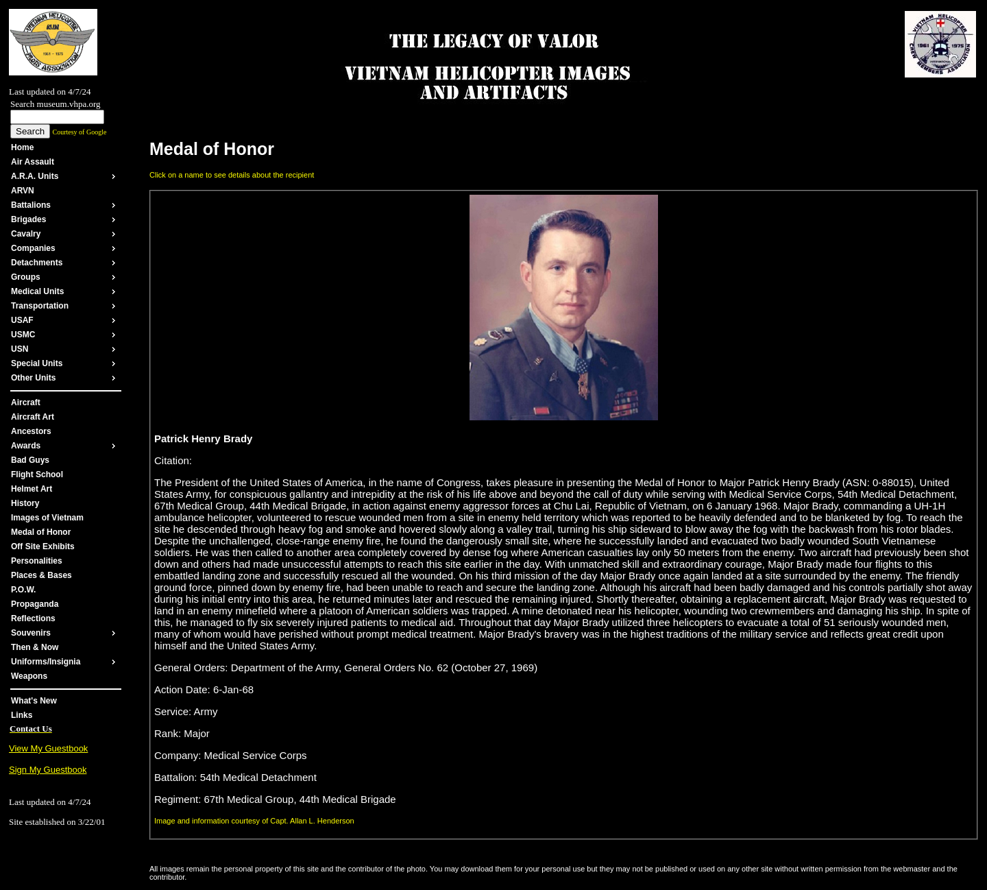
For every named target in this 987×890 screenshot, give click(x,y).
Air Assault (32, 162)
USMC (23, 334)
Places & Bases (41, 575)
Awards (25, 445)
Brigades (28, 219)
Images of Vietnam (47, 517)
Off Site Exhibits (43, 546)
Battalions (31, 205)
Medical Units (37, 291)
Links (21, 715)
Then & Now (34, 647)
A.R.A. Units (34, 176)
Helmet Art (31, 489)
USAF (22, 320)
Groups (25, 277)
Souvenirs (31, 633)
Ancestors (31, 431)
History (25, 503)
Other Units (33, 378)
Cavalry (25, 234)
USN (19, 349)
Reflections (33, 618)
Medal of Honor (41, 532)
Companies (33, 248)
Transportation (40, 306)
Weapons (29, 676)
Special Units (36, 363)
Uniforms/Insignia (45, 661)
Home (22, 147)
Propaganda (34, 604)
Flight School (37, 474)
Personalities (36, 561)
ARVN (22, 190)
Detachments (36, 262)
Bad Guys (30, 460)
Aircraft (25, 402)
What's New (34, 701)
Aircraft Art (32, 417)
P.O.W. (23, 589)
